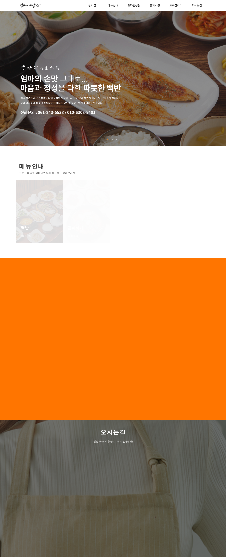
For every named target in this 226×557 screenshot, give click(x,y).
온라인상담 (133, 5)
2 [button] (112, 139)
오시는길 (196, 5)
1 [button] (108, 139)
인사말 (92, 5)
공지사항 (155, 5)
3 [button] (117, 139)
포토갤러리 (175, 5)
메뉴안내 (113, 5)
